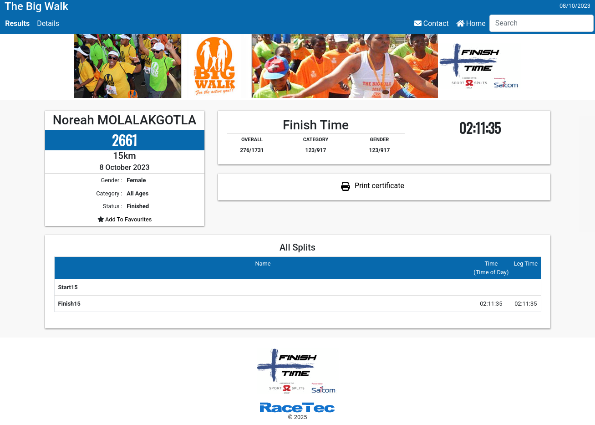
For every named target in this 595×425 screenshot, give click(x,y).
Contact (431, 23)
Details (48, 23)
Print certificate (379, 185)
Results (17, 23)
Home (471, 23)
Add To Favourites (128, 219)
